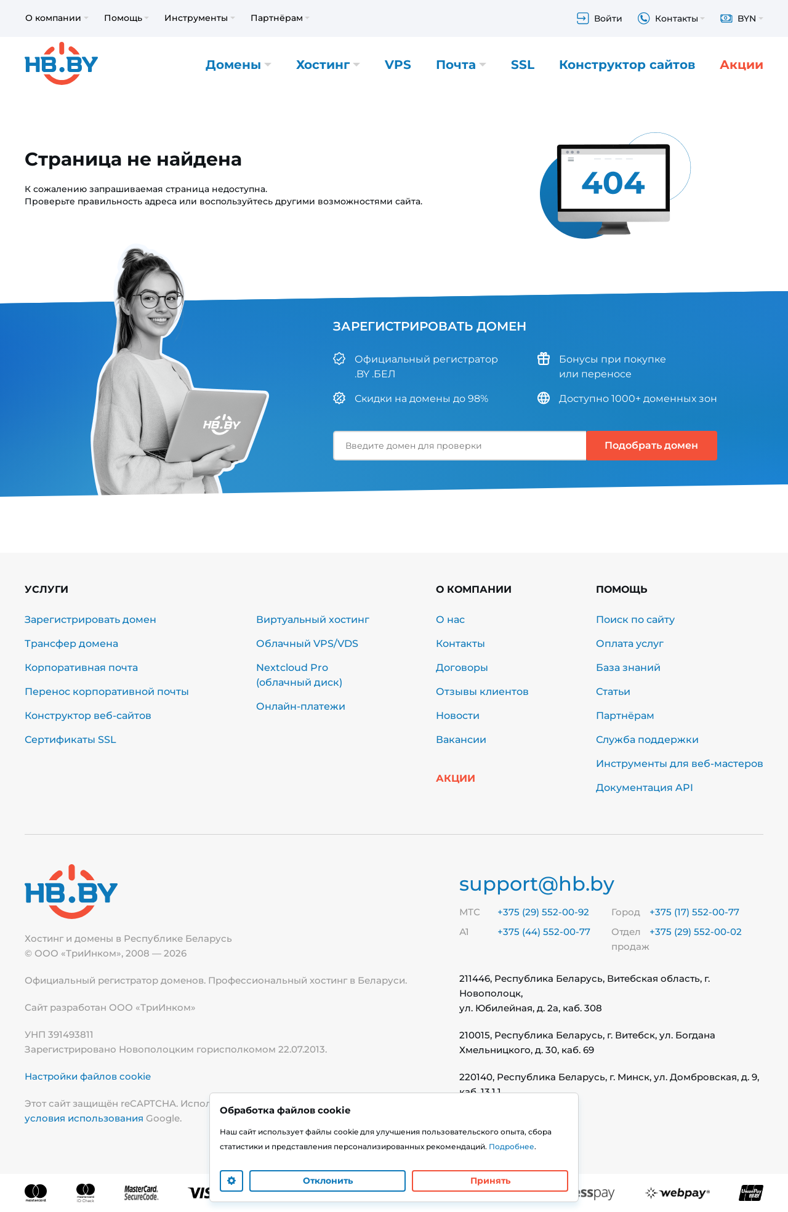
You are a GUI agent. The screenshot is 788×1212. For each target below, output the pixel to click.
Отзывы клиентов (482, 691)
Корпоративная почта (81, 667)
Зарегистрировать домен (90, 619)
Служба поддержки (647, 739)
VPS (398, 64)
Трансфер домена (71, 643)
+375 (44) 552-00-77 (543, 931)
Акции (741, 64)
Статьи (613, 691)
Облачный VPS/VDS (307, 643)
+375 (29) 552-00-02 (695, 931)
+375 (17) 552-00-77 (694, 912)
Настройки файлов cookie (88, 1076)
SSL (522, 64)
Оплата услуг (630, 643)
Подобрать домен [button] (651, 445)
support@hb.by (536, 884)
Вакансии (461, 739)
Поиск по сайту (635, 619)
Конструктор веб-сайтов (88, 715)
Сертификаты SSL (70, 739)
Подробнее (511, 1146)
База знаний (628, 667)
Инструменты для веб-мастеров (679, 763)
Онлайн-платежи (300, 706)
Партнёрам (625, 715)
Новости (458, 715)
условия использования (84, 1118)
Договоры (462, 667)
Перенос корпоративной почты (107, 691)
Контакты (460, 643)
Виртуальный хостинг (312, 619)
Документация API (644, 787)
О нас (450, 619)
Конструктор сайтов (627, 64)
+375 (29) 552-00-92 (543, 912)
